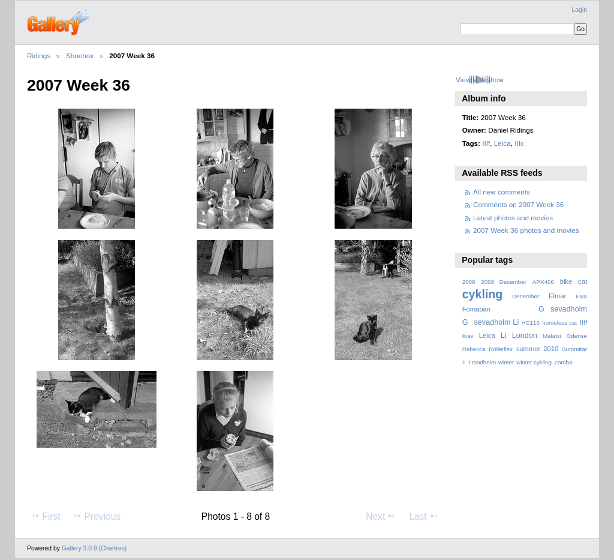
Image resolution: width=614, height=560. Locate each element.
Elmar (557, 296)
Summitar (574, 349)
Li (504, 335)
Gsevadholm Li (490, 322)
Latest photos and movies (513, 217)
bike (566, 281)
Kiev (468, 336)
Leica (502, 143)
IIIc (519, 143)
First (45, 516)
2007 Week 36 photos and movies (526, 230)
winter (506, 362)
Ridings (38, 55)
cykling (482, 294)
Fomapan (476, 309)
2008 (468, 281)
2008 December (503, 281)
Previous (97, 516)
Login (579, 10)
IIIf (486, 143)
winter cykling (534, 362)
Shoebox (80, 55)
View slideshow (480, 79)
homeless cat (559, 322)
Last (423, 516)
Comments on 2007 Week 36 (518, 204)
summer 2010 (537, 348)
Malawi (552, 336)
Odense (577, 336)
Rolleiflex (501, 349)
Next (381, 516)
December (525, 296)
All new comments (501, 192)
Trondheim (482, 362)
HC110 (530, 322)
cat (582, 281)
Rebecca (474, 349)
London (524, 335)
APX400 (543, 281)
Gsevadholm (562, 309)
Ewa (581, 296)
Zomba (563, 362)
